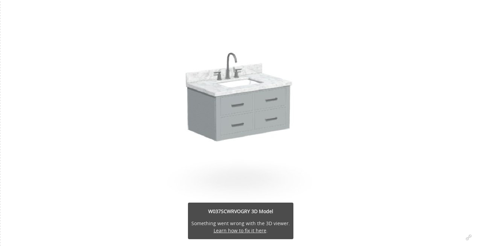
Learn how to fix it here (240, 230)
